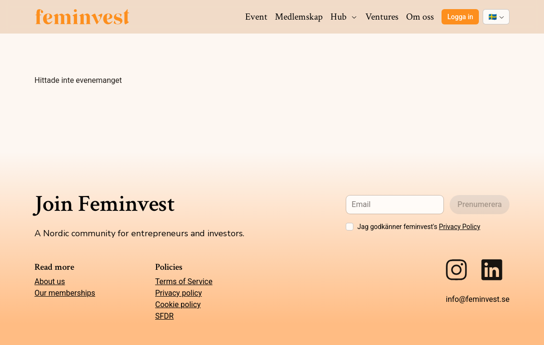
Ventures (381, 17)
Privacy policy (178, 293)
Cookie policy (178, 304)
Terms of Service (184, 281)
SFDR (164, 316)
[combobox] (496, 16)
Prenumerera (479, 204)
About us (49, 281)
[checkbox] (349, 226)
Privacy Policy (459, 226)
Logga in (460, 17)
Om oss (420, 17)
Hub (344, 17)
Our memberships (64, 293)
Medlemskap (299, 17)
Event (256, 17)
